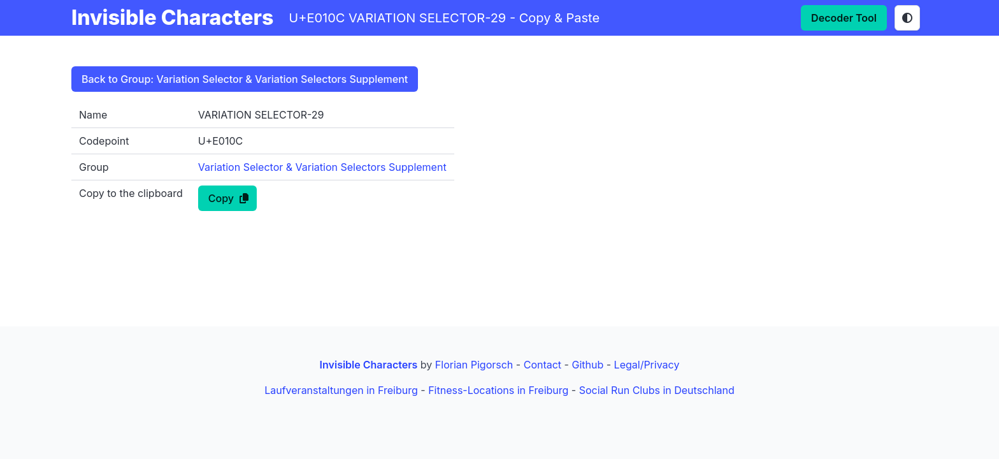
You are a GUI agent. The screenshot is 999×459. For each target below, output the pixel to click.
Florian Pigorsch (474, 364)
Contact (542, 364)
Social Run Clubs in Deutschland (657, 390)
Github (587, 364)
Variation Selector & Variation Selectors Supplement (322, 167)
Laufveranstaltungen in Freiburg (341, 390)
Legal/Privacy (647, 364)
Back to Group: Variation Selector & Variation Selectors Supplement (245, 79)
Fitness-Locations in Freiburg (498, 390)
